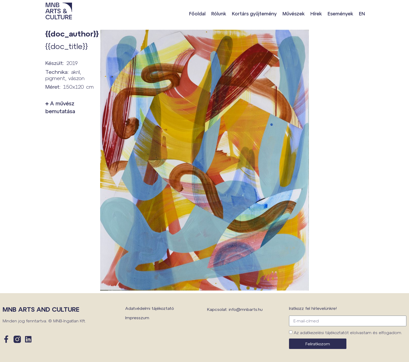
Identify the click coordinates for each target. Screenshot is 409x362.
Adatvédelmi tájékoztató (149, 308)
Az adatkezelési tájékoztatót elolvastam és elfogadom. (348, 332)
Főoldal (197, 13)
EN (362, 13)
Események (340, 13)
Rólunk (218, 13)
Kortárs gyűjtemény (254, 13)
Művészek (293, 13)
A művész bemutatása (60, 107)
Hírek (316, 13)
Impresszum (137, 317)
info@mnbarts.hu (246, 309)
